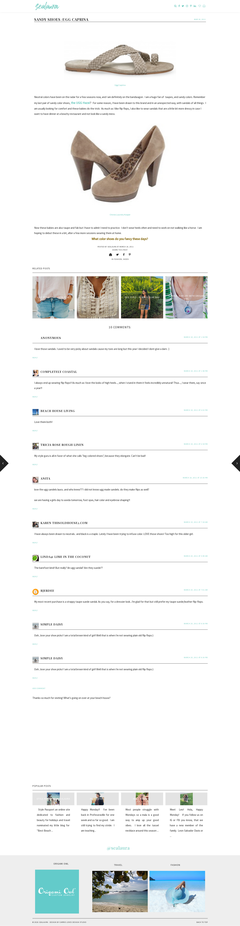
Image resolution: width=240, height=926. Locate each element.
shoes (126, 259)
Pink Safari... (98, 798)
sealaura (43, 922)
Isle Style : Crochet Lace (98, 297)
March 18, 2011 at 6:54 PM (196, 444)
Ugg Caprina (120, 85)
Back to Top (202, 922)
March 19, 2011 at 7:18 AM (196, 522)
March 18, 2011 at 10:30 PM (195, 478)
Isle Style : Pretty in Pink (53, 297)
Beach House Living (58, 411)
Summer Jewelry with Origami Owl (186, 297)
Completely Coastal (59, 372)
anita (45, 478)
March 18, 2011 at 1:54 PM (196, 337)
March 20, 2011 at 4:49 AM (196, 556)
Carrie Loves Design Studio (73, 922)
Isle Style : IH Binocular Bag (142, 297)
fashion (118, 259)
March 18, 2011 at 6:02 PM (196, 410)
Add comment (38, 688)
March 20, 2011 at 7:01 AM (196, 590)
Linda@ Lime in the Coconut (66, 557)
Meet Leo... (186, 798)
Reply (35, 358)
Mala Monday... (142, 798)
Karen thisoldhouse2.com (64, 523)
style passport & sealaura (53, 798)
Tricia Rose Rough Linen (62, 445)
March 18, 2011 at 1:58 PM (196, 371)
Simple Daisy (52, 624)
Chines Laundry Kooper (120, 214)
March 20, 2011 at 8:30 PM (196, 623)
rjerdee (47, 590)
